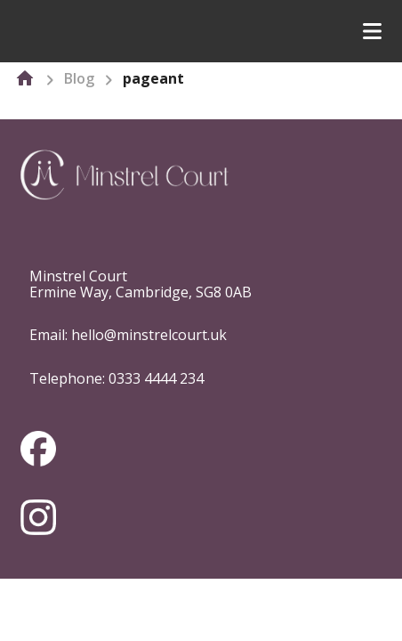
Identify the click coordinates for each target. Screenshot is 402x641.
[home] (25, 78)
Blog (79, 78)
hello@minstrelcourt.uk (149, 335)
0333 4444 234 (156, 378)
